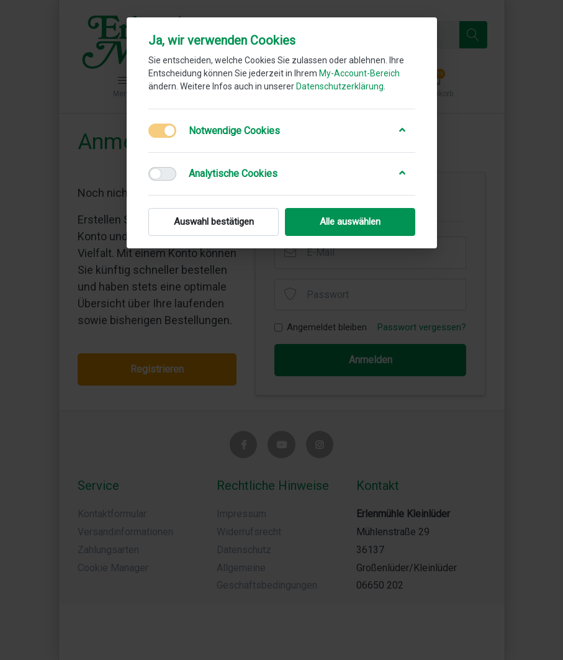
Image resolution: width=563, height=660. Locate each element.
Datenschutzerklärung (340, 86)
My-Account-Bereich (359, 73)
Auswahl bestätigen (213, 221)
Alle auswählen (350, 221)
